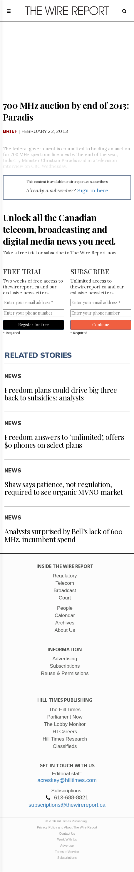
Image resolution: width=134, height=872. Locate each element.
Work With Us (67, 839)
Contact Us (67, 833)
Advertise (67, 845)
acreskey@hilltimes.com (67, 780)
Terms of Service (67, 851)
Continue (100, 325)
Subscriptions (67, 857)
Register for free (33, 325)
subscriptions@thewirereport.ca (67, 805)
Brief (10, 131)
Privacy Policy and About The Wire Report (67, 827)
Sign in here (92, 190)
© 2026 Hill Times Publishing (67, 821)
